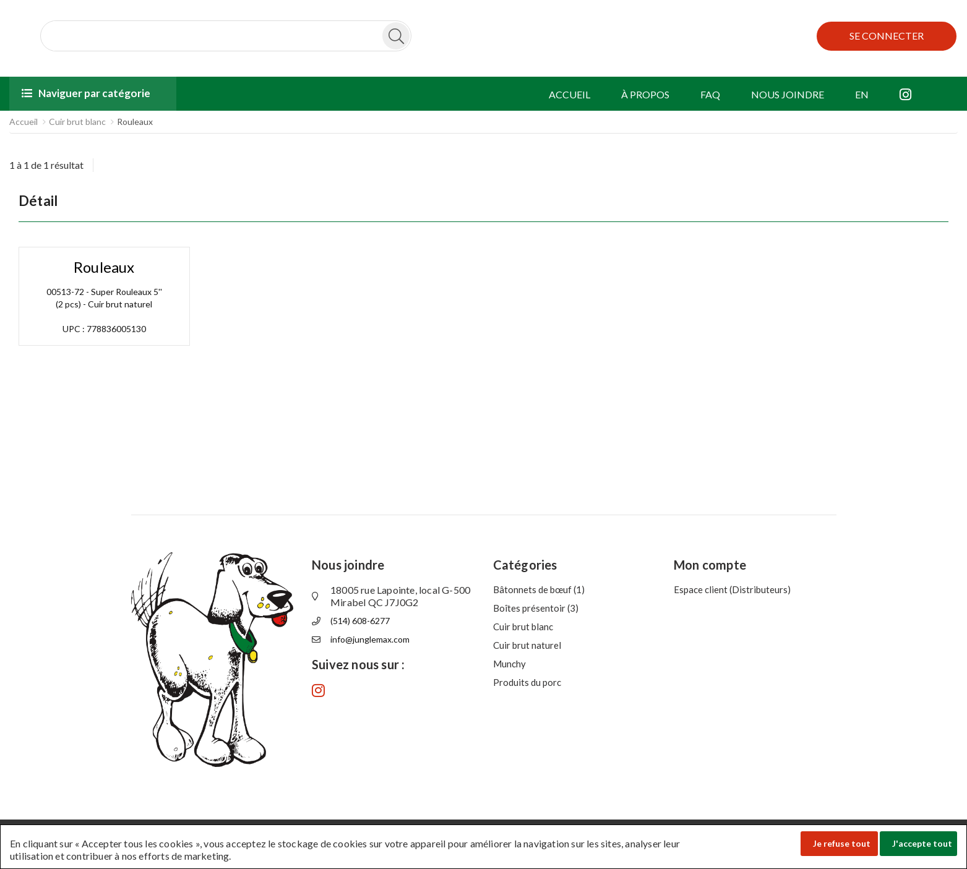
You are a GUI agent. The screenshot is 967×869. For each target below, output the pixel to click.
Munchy (509, 663)
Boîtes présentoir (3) (535, 608)
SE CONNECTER (886, 35)
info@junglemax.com (370, 639)
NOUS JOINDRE (787, 94)
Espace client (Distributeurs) (732, 589)
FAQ (710, 94)
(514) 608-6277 (360, 620)
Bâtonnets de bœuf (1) (539, 589)
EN (862, 94)
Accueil (23, 121)
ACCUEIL (569, 94)
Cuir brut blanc (77, 121)
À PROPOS (645, 94)
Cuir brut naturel (527, 645)
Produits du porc (527, 682)
